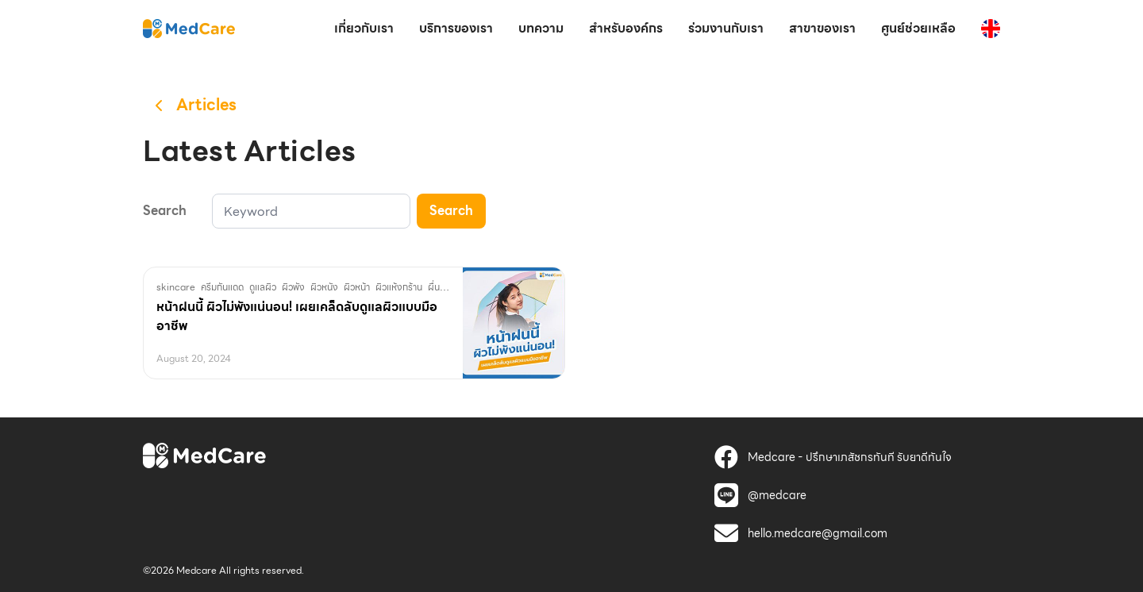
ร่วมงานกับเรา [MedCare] (726, 28)
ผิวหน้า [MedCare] (357, 286)
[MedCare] (189, 28)
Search (451, 211)
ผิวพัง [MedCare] (293, 286)
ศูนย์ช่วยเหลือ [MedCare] (918, 28)
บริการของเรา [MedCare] (456, 28)
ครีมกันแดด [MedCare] (222, 286)
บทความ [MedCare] (541, 28)
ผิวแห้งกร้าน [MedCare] (398, 286)
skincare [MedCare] (175, 286)
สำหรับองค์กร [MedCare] (626, 28)
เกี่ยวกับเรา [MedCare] (364, 28)
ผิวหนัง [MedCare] (324, 286)
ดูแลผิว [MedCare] (262, 286)
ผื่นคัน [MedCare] (439, 286)
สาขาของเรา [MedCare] (822, 28)
